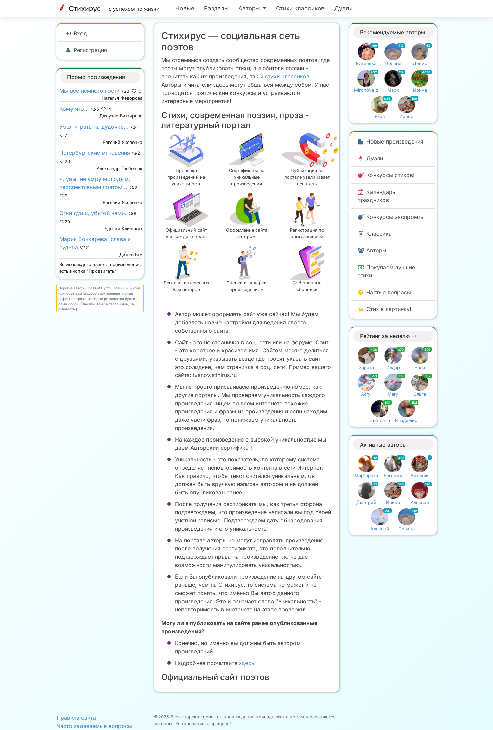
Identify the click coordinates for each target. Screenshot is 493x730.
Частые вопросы (384, 292)
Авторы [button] (250, 8)
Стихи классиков (300, 8)
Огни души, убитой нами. (92, 213)
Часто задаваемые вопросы (94, 725)
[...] (79, 309)
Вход (76, 33)
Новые (184, 8)
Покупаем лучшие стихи (386, 271)
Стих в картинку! (384, 309)
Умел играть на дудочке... (94, 126)
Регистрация (86, 50)
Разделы (216, 8)
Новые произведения (390, 141)
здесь (246, 662)
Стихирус (109, 8)
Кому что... (74, 108)
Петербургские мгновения (94, 152)
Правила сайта (76, 717)
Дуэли (343, 8)
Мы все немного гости (89, 90)
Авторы (372, 250)
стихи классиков (287, 76)
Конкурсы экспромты (391, 216)
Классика (374, 233)
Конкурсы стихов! (386, 175)
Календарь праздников (376, 195)
